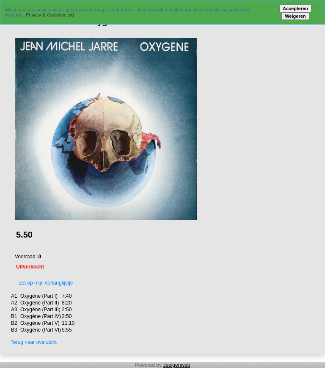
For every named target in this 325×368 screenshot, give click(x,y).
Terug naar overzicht (34, 342)
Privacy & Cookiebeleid (50, 14)
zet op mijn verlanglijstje (44, 283)
